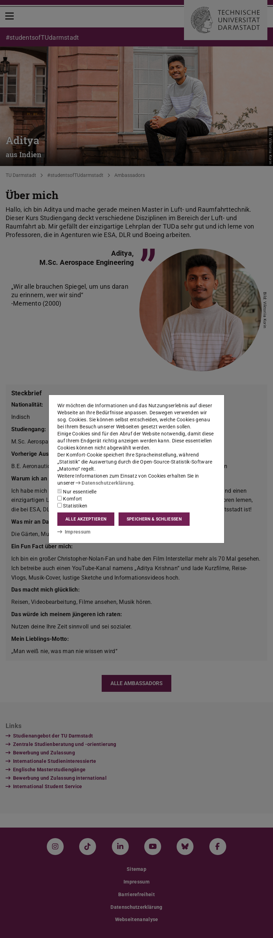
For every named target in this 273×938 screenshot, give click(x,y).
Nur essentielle (76, 491)
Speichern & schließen (154, 519)
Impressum (74, 532)
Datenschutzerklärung (104, 483)
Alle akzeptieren (85, 519)
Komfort (69, 499)
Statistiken (72, 506)
